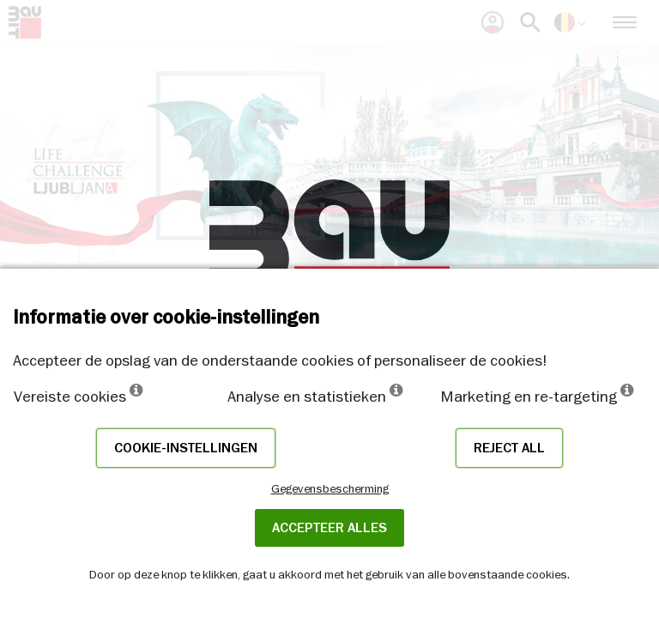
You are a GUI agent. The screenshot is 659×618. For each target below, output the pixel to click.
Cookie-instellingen (185, 448)
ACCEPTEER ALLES (329, 527)
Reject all (509, 448)
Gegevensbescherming (330, 488)
